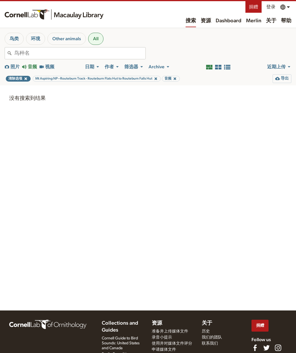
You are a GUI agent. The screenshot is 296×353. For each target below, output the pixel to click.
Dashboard (228, 20)
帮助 (286, 20)
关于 (271, 20)
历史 (206, 331)
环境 (35, 38)
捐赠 (253, 7)
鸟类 (14, 38)
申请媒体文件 (164, 350)
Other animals (66, 38)
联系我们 (210, 343)
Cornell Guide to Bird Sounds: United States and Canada (121, 343)
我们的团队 (212, 337)
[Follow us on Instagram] (278, 347)
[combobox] (79, 53)
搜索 (191, 20)
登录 (270, 7)
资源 (206, 20)
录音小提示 (162, 337)
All (96, 38)
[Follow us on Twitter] (266, 347)
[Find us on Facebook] (254, 347)
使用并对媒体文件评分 (172, 343)
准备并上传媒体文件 (170, 331)
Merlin (253, 20)
